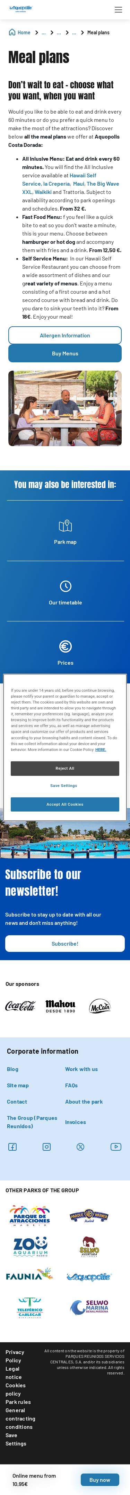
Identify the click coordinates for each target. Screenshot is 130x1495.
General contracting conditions (21, 1418)
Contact (17, 1101)
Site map (18, 1085)
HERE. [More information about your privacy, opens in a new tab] (100, 749)
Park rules (18, 1401)
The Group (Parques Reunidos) (32, 1121)
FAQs (71, 1085)
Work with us (81, 1068)
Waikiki (43, 191)
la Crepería (56, 183)
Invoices (75, 1121)
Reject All (64, 768)
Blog (12, 1068)
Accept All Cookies (64, 804)
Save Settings (16, 1439)
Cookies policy (16, 1389)
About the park (84, 1101)
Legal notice (14, 1372)
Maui (78, 183)
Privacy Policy (15, 1355)
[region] (65, 747)
